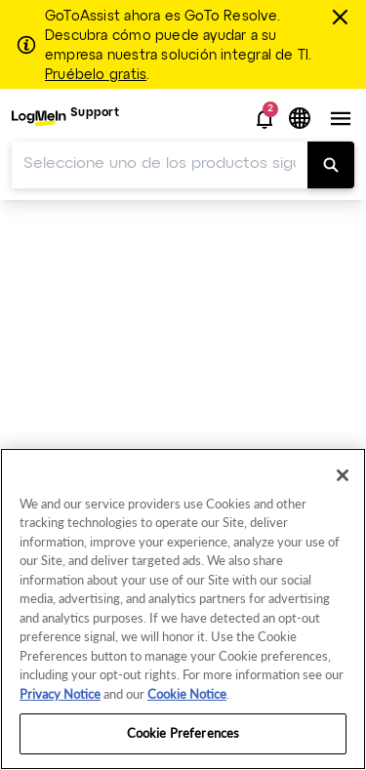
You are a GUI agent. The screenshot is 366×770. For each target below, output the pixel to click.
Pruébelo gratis (95, 75)
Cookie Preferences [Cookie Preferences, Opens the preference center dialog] (183, 733)
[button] (264, 119)
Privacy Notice (60, 694)
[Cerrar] (342, 16)
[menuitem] (65, 118)
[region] (183, 609)
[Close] (342, 475)
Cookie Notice (186, 694)
